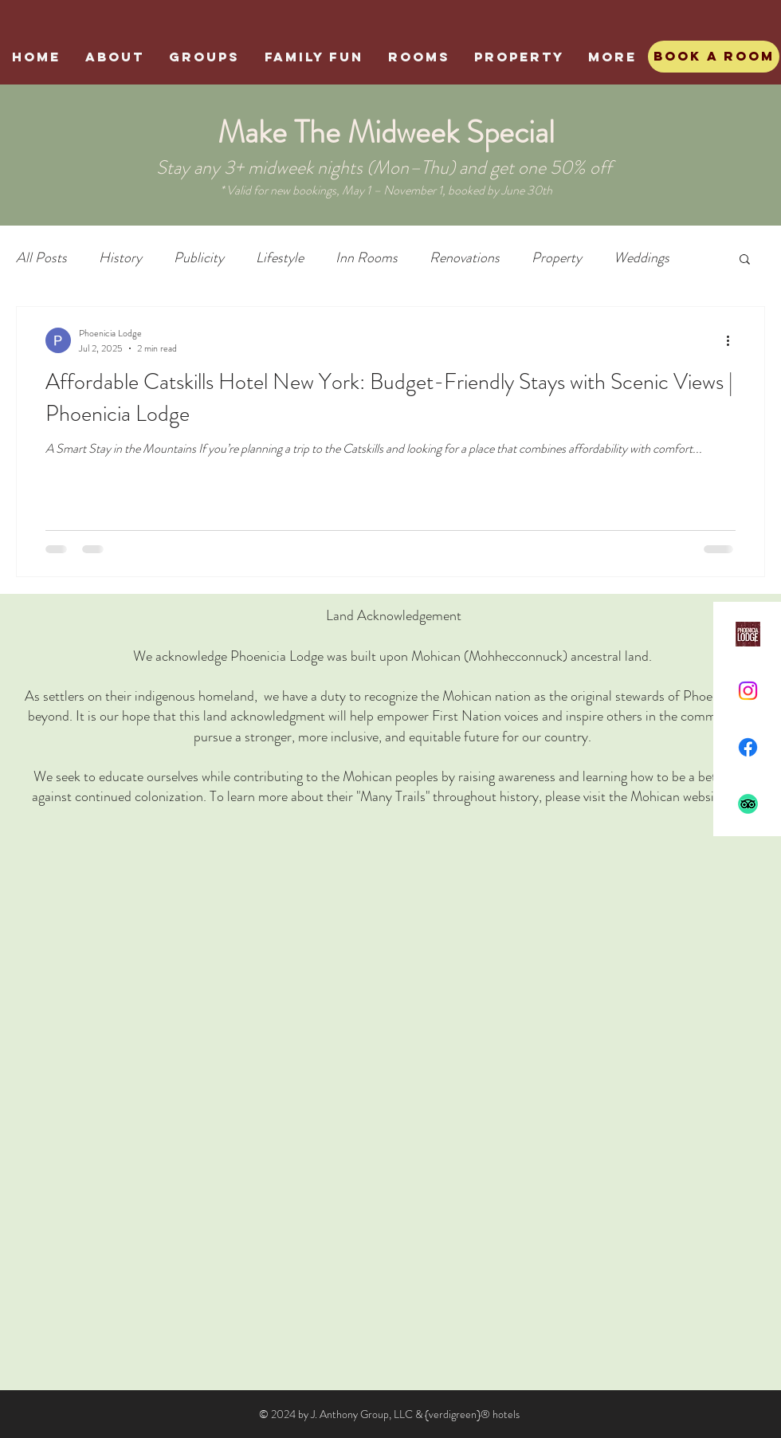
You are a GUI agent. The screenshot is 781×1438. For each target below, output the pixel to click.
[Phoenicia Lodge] (748, 634)
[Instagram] (748, 690)
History (120, 258)
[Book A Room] (713, 57)
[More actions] (733, 340)
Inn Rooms (367, 258)
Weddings (641, 258)
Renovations (465, 258)
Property (557, 258)
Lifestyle (280, 258)
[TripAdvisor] (748, 804)
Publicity (199, 258)
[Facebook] (748, 747)
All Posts (41, 258)
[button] (744, 260)
